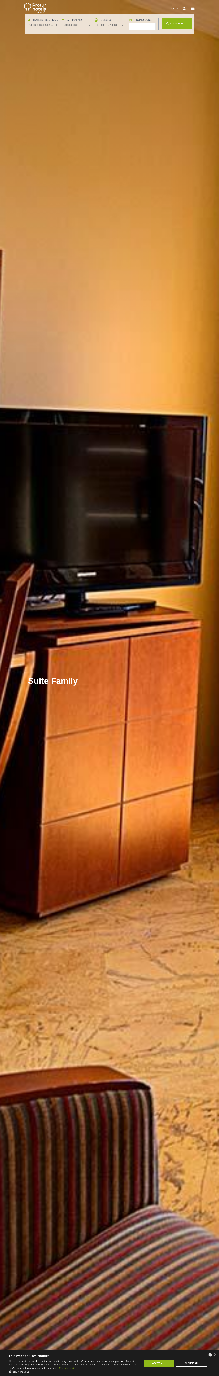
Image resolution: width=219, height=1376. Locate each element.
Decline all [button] (192, 1363)
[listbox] (210, 1355)
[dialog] (109, 1363)
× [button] (215, 1354)
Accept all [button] (158, 1363)
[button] (74, 1371)
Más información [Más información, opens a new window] (67, 1368)
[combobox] (174, 8)
